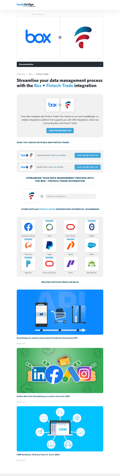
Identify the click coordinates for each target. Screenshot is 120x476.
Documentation (26, 64)
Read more (21, 343)
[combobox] (70, 196)
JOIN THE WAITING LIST (60, 130)
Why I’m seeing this (38, 14)
